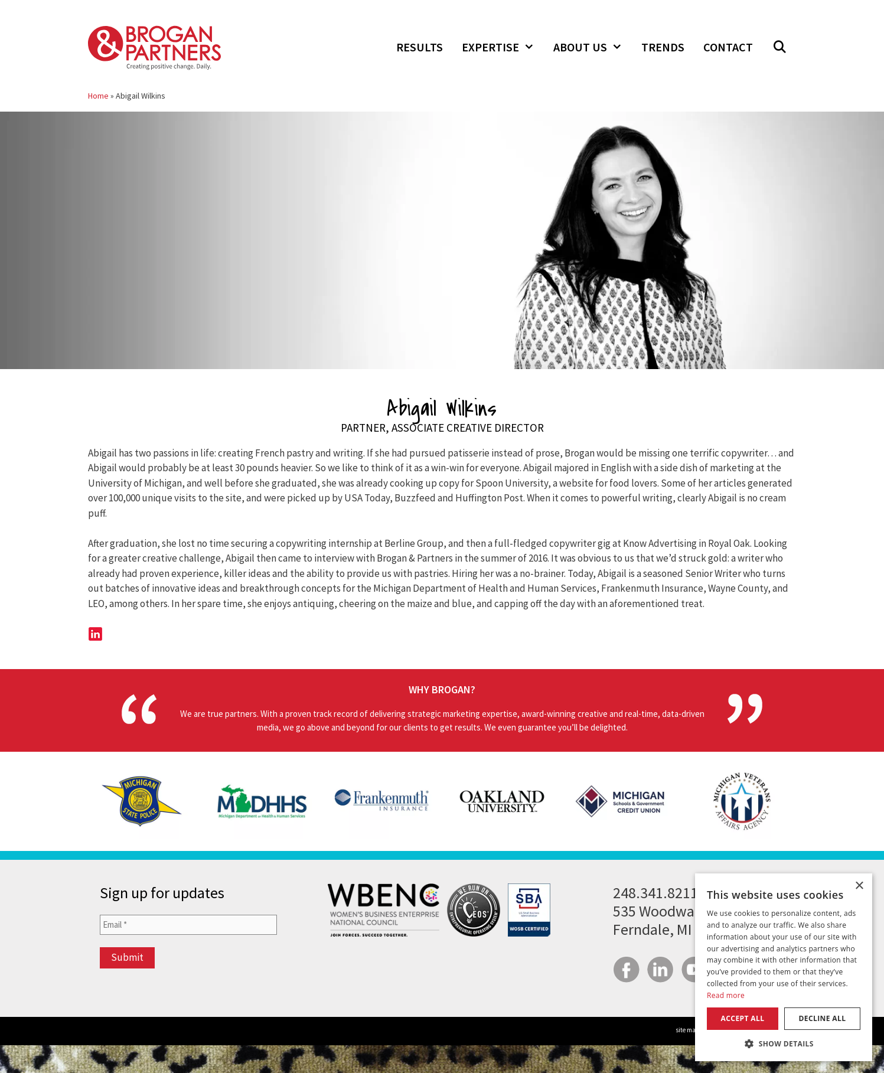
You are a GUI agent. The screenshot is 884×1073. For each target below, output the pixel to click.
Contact (728, 47)
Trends (662, 47)
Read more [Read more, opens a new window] (726, 995)
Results (419, 47)
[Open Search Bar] (779, 47)
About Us (592, 47)
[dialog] (783, 967)
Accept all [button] (743, 1018)
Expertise (503, 47)
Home (98, 95)
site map (688, 1030)
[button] (783, 1043)
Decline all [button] (822, 1018)
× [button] (858, 886)
